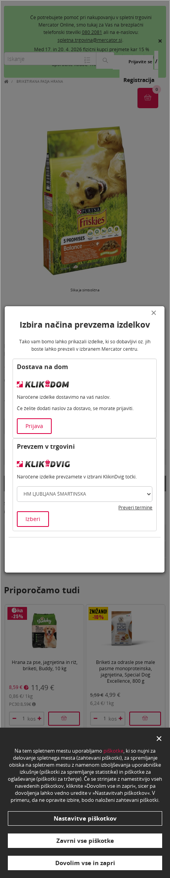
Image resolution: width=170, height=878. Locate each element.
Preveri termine (135, 507)
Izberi (32, 519)
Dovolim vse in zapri (85, 863)
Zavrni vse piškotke (85, 840)
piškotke (113, 750)
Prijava (34, 426)
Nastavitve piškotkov (85, 818)
